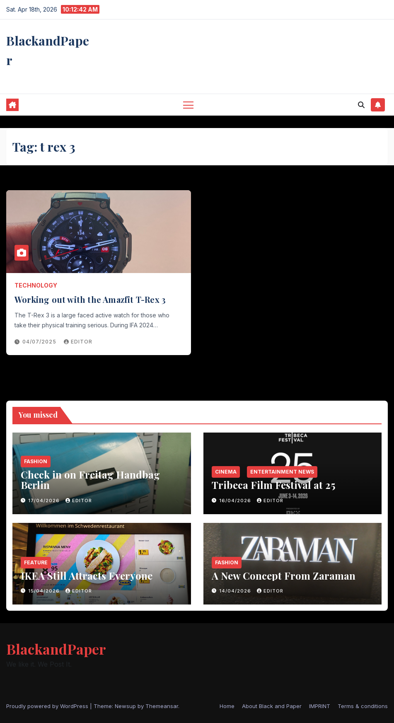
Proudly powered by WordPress (48, 706)
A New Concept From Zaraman (283, 575)
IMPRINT (319, 706)
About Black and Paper (272, 706)
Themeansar (161, 706)
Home (227, 706)
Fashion (35, 461)
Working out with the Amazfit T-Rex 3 (90, 299)
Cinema (226, 472)
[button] (361, 105)
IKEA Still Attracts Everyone (86, 575)
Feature (36, 562)
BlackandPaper (56, 648)
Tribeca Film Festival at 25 (273, 484)
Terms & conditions (363, 706)
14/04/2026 (236, 591)
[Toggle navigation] (188, 104)
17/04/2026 (44, 500)
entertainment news (282, 472)
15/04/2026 (44, 591)
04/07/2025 (40, 342)
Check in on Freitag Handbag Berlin (90, 479)
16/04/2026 (236, 500)
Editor (78, 342)
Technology (36, 285)
